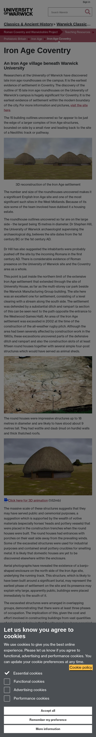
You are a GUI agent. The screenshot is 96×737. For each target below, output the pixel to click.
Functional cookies (24, 681)
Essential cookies (23, 673)
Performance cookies (26, 698)
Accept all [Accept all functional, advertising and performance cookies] (48, 710)
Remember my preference (48, 720)
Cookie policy (81, 667)
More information (48, 729)
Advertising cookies (25, 690)
